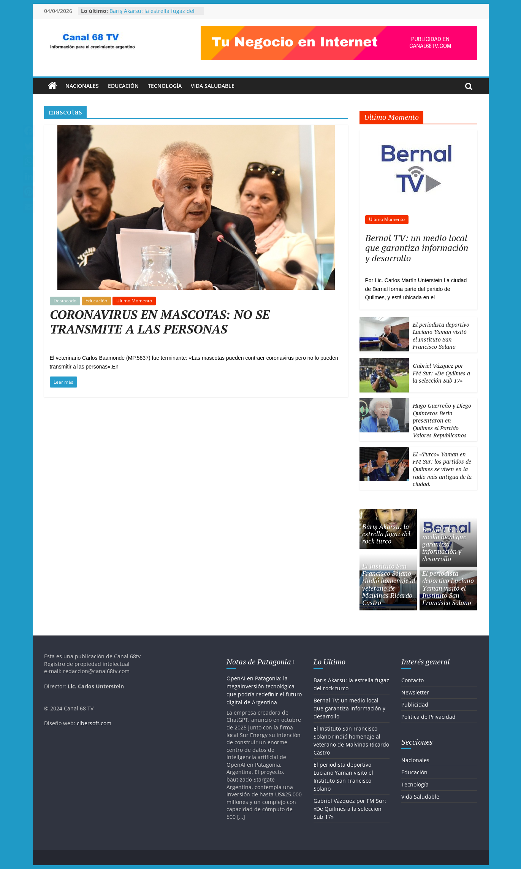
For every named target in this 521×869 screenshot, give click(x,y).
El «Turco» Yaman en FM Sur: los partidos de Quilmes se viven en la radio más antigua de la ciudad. (442, 469)
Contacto (412, 680)
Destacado (65, 300)
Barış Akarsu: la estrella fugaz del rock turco (386, 534)
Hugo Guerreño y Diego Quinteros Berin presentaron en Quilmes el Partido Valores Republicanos (442, 420)
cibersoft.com (94, 723)
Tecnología (165, 85)
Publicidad (414, 704)
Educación (123, 85)
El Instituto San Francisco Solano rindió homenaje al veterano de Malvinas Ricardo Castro (388, 584)
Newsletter (415, 692)
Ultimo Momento (134, 300)
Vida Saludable (212, 85)
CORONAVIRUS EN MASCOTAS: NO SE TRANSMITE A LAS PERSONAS (159, 322)
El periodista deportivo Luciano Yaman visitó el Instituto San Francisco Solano (441, 336)
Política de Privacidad (428, 716)
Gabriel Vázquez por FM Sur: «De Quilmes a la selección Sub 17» (441, 373)
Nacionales (82, 85)
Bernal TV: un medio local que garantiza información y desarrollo (416, 248)
